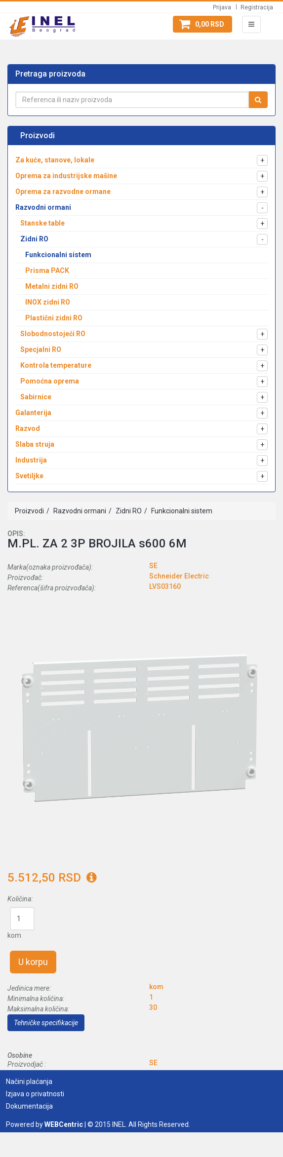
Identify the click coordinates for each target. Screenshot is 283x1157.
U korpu (33, 962)
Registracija (257, 7)
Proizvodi (29, 511)
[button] (202, 24)
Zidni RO (128, 511)
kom (14, 935)
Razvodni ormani (79, 511)
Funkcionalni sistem (181, 511)
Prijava (222, 7)
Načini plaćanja (29, 1081)
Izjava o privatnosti (35, 1094)
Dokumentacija (29, 1106)
